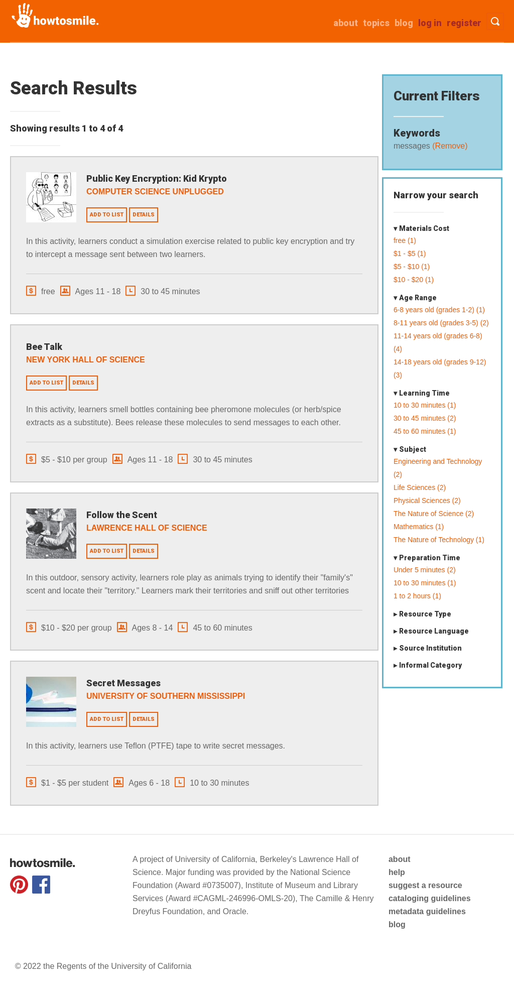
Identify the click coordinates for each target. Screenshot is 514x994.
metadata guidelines (427, 911)
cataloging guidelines (430, 898)
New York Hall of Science (85, 359)
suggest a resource (425, 885)
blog (397, 924)
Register (464, 23)
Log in (430, 23)
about (345, 23)
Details (144, 214)
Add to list (106, 214)
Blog (404, 23)
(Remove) (449, 146)
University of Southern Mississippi (165, 696)
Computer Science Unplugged (155, 191)
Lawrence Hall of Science (146, 528)
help (397, 872)
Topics (376, 23)
